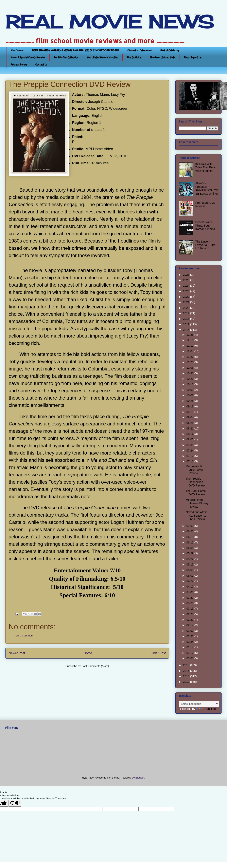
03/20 (190, 603)
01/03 (190, 658)
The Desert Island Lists (162, 57)
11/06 (190, 367)
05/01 (190, 575)
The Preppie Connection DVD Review (195, 482)
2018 (186, 318)
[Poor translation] (14, 803)
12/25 (190, 334)
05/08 (190, 570)
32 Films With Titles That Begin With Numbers (205, 167)
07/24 (190, 450)
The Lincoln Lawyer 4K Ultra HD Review (205, 245)
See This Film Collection (66, 57)
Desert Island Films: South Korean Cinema (205, 226)
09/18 (190, 406)
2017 (186, 324)
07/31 (190, 445)
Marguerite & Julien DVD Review (194, 470)
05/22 (190, 559)
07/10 (190, 461)
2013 (186, 676)
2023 (186, 291)
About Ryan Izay (193, 57)
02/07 (190, 630)
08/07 (190, 439)
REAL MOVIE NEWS (109, 22)
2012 (186, 681)
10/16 (190, 384)
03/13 (190, 608)
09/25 (190, 400)
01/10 (190, 652)
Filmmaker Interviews (139, 50)
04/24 (190, 581)
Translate (206, 708)
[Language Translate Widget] (199, 704)
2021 (186, 302)
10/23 (190, 378)
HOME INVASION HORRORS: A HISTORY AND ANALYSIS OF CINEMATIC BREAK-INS (75, 50)
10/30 (190, 373)
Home (88, 653)
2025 (186, 280)
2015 (186, 665)
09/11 (190, 412)
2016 (186, 329)
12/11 (190, 345)
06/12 (190, 542)
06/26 (190, 531)
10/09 (190, 389)
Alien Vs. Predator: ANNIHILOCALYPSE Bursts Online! (206, 188)
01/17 (190, 647)
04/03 (190, 592)
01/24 (190, 641)
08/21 (190, 428)
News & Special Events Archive (28, 57)
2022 (186, 296)
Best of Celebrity (169, 50)
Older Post (158, 653)
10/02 (190, 395)
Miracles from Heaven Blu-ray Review (197, 503)
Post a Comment (23, 635)
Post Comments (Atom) (95, 666)
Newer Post (17, 653)
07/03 (190, 526)
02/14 (190, 625)
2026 (186, 274)
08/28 (190, 422)
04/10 (190, 586)
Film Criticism (134, 57)
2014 (186, 670)
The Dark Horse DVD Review (196, 492)
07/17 (190, 456)
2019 (186, 313)
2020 (186, 307)
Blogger (139, 777)
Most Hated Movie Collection (102, 57)
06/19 (190, 537)
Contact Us (41, 64)
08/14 (190, 434)
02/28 (190, 614)
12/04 (190, 351)
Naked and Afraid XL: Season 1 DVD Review (196, 516)
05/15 (190, 564)
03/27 (190, 597)
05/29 (190, 553)
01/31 (190, 636)
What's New (17, 50)
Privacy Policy (19, 64)
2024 (186, 285)
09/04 (190, 417)
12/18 (190, 340)
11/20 (190, 362)
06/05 (190, 548)
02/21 (190, 619)
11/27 (190, 356)
